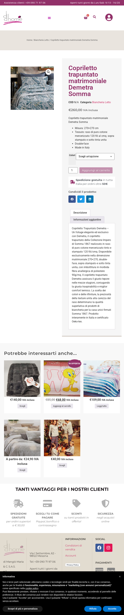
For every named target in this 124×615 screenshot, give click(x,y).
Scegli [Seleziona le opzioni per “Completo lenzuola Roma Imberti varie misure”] (22, 471)
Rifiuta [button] (93, 608)
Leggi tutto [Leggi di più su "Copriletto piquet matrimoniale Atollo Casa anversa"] (102, 407)
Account (70, 556)
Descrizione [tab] (80, 213)
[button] (94, 17)
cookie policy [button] (32, 588)
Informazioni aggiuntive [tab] (87, 220)
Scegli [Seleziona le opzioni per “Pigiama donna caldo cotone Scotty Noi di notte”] (62, 466)
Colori (72, 156)
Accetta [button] (112, 608)
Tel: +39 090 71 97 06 (43, 562)
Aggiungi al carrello (96, 171)
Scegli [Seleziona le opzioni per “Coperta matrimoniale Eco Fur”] (22, 407)
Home (29, 41)
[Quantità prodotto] (73, 171)
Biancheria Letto (41, 41)
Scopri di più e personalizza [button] (22, 608)
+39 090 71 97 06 (36, 2)
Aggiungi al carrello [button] (62, 407)
